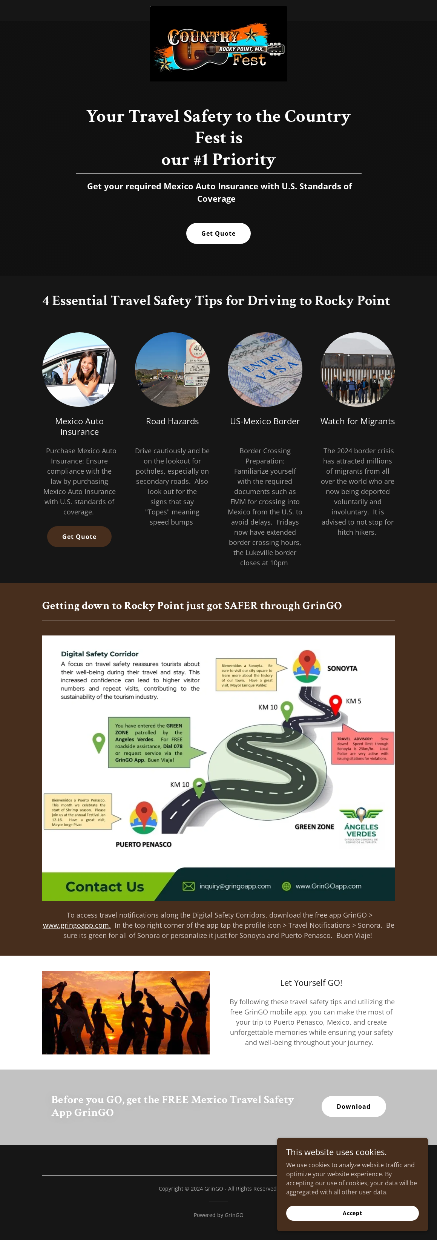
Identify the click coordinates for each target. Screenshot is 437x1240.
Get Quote (218, 233)
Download (354, 1106)
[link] (218, 9)
